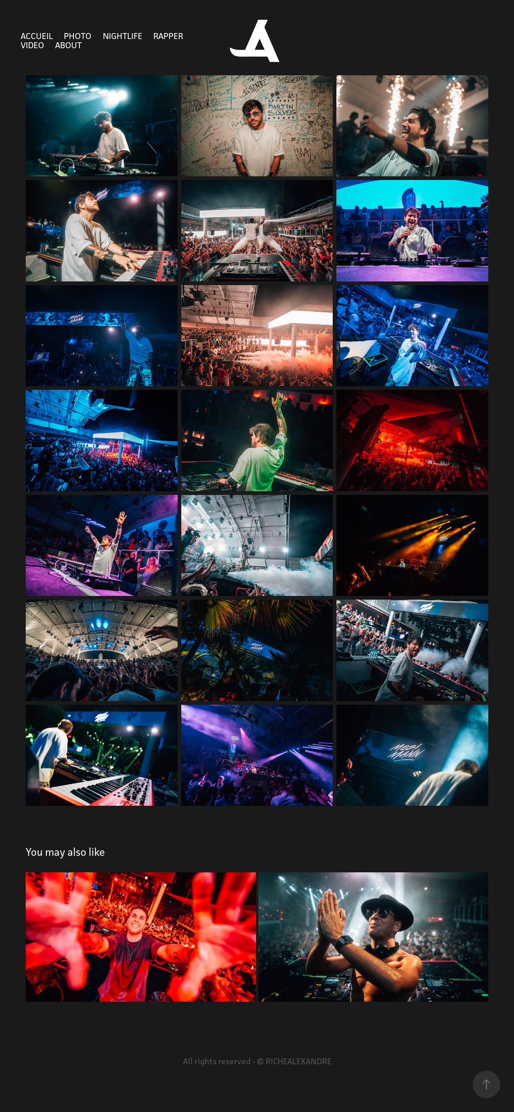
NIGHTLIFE (122, 35)
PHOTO (77, 35)
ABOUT (68, 45)
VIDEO (32, 45)
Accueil (37, 35)
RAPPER (168, 35)
